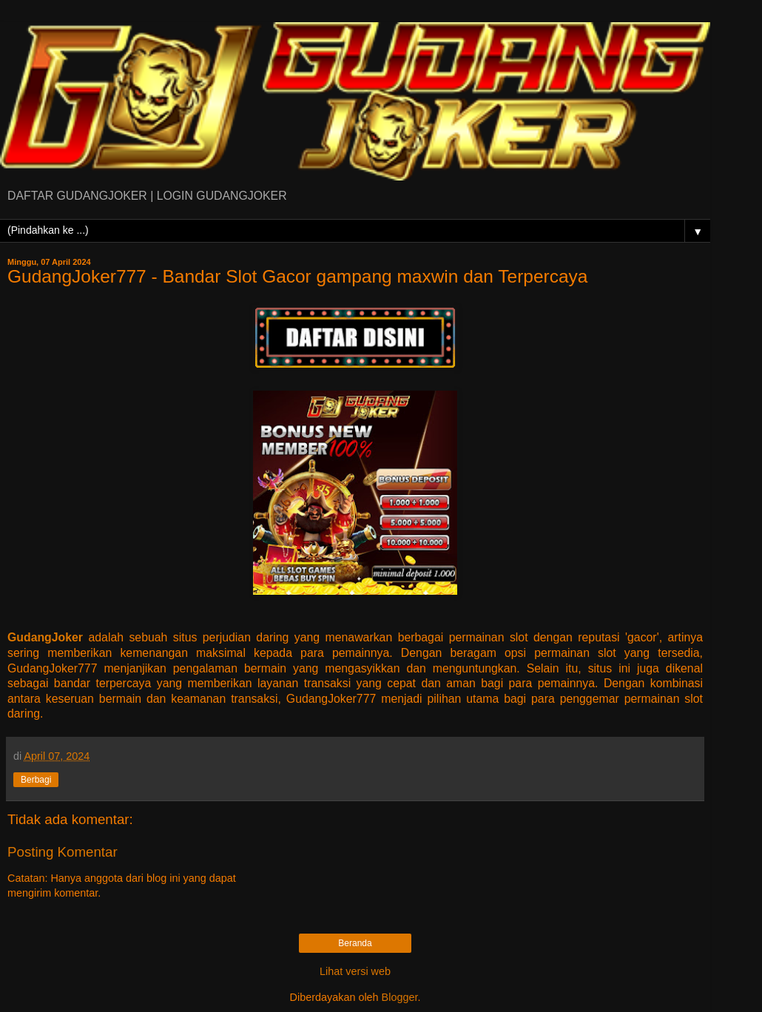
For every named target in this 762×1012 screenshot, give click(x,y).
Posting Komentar (62, 852)
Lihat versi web (355, 971)
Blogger (400, 997)
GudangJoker (45, 637)
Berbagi (36, 780)
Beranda (354, 943)
